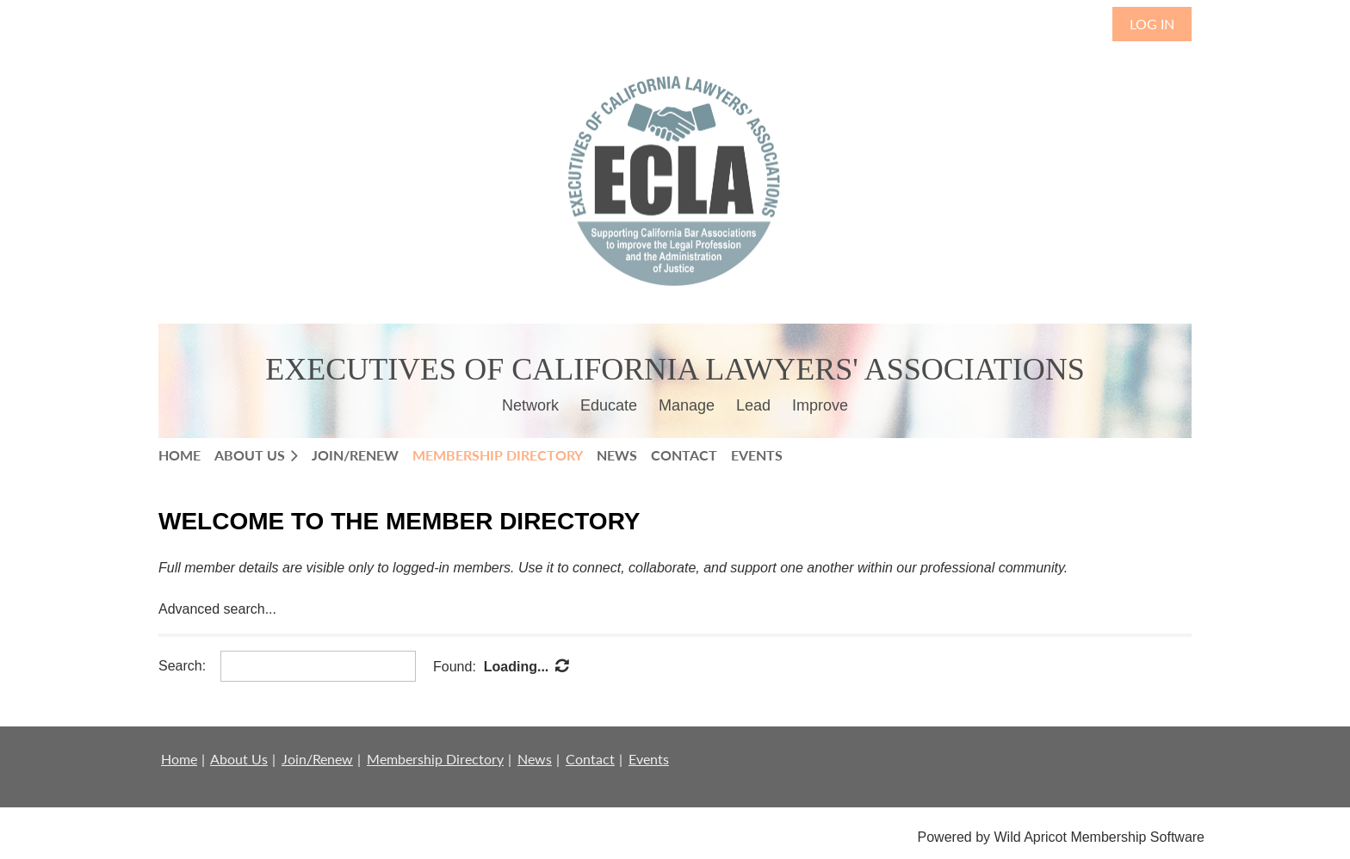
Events (649, 759)
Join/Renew (317, 759)
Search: (182, 665)
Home (179, 759)
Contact (590, 759)
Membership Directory (435, 759)
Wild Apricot (1030, 837)
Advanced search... (217, 609)
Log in (1152, 23)
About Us (239, 759)
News (534, 759)
